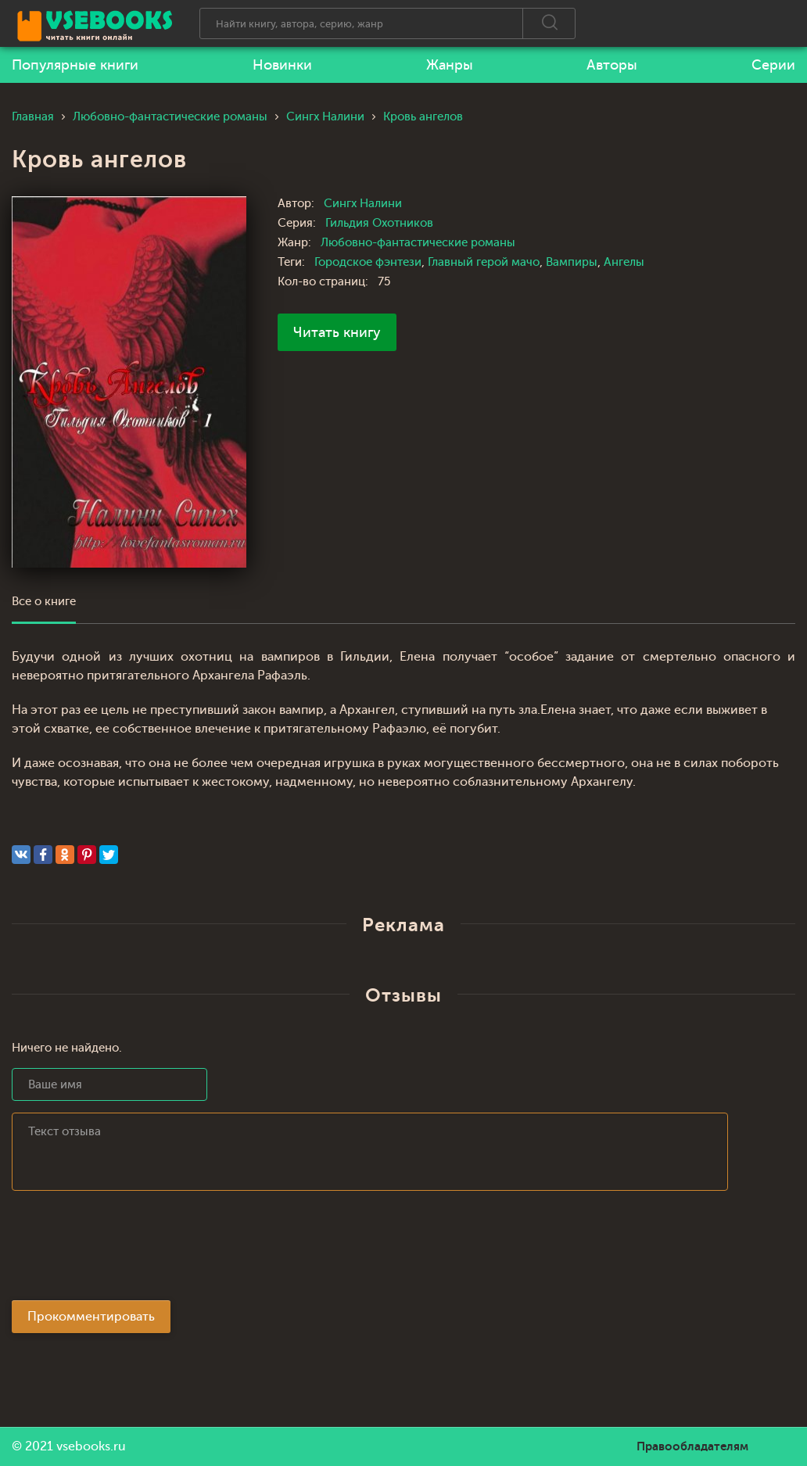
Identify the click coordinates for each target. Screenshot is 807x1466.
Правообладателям (692, 1446)
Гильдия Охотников (379, 223)
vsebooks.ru (91, 1446)
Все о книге (44, 601)
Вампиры (571, 262)
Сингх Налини (363, 203)
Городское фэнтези (367, 262)
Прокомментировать (91, 1317)
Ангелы (624, 262)
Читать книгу (337, 332)
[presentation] (130, 1250)
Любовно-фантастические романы (418, 242)
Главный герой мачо (484, 262)
